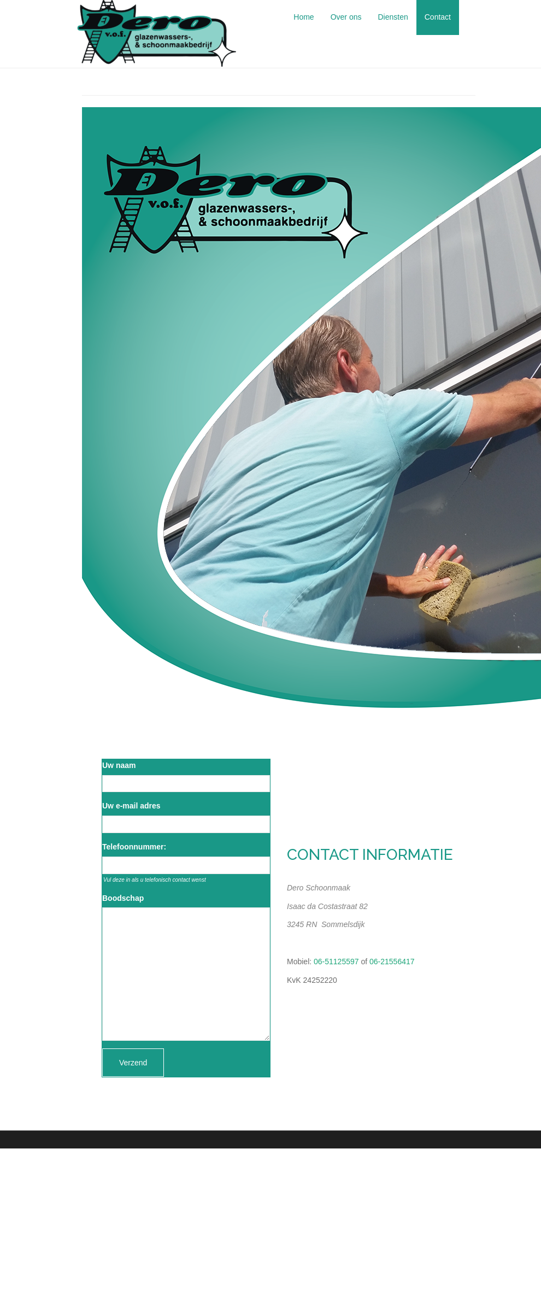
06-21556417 (392, 961)
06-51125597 (336, 961)
